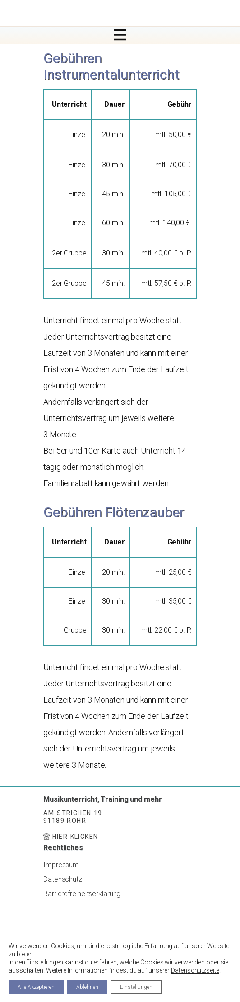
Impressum (61, 864)
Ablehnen (87, 987)
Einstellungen (44, 962)
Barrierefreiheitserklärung (81, 893)
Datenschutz (62, 879)
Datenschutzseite (195, 970)
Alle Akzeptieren (36, 987)
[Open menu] (120, 35)
